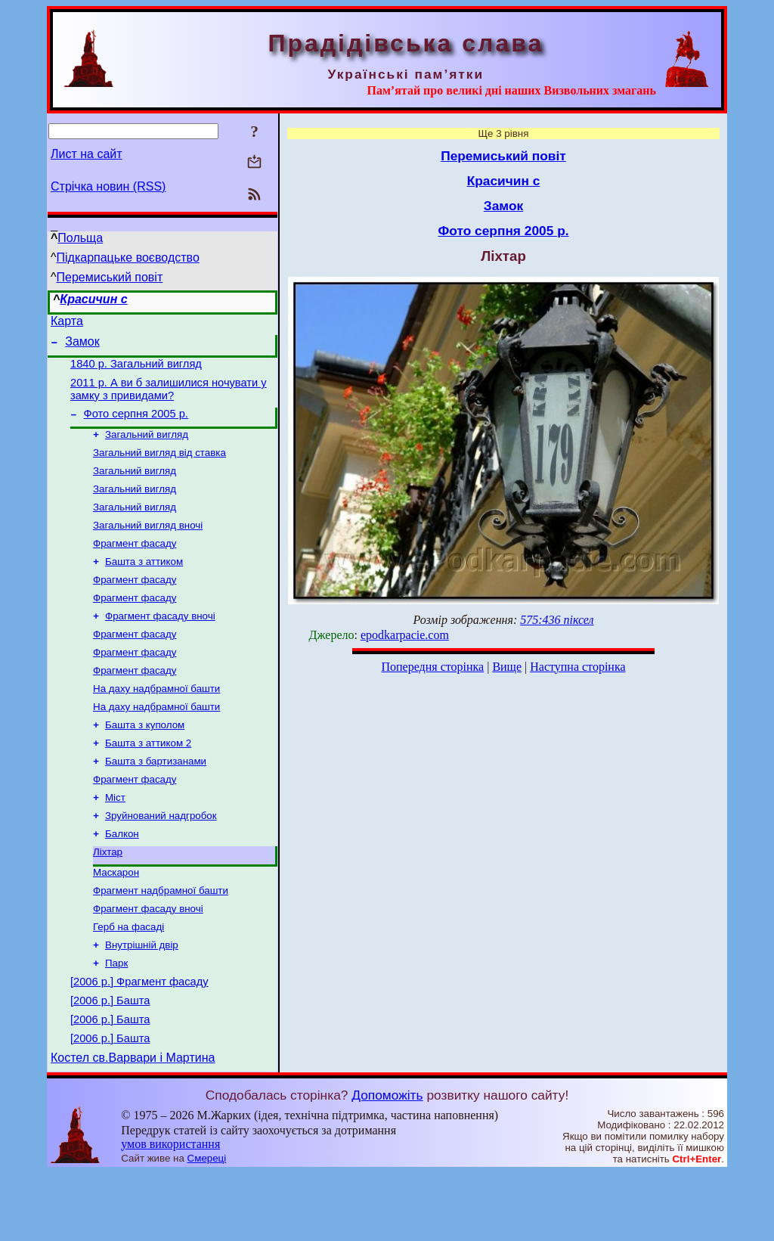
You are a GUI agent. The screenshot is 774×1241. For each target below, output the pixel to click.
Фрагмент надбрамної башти (160, 941)
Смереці (207, 1226)
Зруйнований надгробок (161, 860)
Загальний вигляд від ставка (159, 467)
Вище (507, 666)
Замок (82, 346)
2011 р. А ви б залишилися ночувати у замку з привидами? (168, 398)
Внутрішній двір (141, 1000)
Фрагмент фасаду (134, 565)
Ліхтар (107, 899)
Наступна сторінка (577, 666)
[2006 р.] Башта (110, 1062)
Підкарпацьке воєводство (128, 257)
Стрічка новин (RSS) (108, 186)
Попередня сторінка (432, 666)
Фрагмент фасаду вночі (160, 644)
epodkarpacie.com (405, 634)
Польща (80, 237)
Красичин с (93, 299)
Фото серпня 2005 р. (136, 425)
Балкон (122, 880)
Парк (116, 1019)
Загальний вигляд (146, 447)
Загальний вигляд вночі (148, 545)
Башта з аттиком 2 (148, 781)
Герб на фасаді (128, 980)
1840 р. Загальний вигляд (136, 371)
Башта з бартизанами (155, 801)
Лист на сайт (86, 153)
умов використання (170, 1211)
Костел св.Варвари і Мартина (133, 1125)
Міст (115, 840)
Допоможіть (387, 1163)
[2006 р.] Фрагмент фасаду (139, 1041)
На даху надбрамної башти (156, 722)
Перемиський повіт (110, 277)
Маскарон (116, 921)
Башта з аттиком (144, 585)
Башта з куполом (144, 762)
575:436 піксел (556, 619)
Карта (67, 323)
